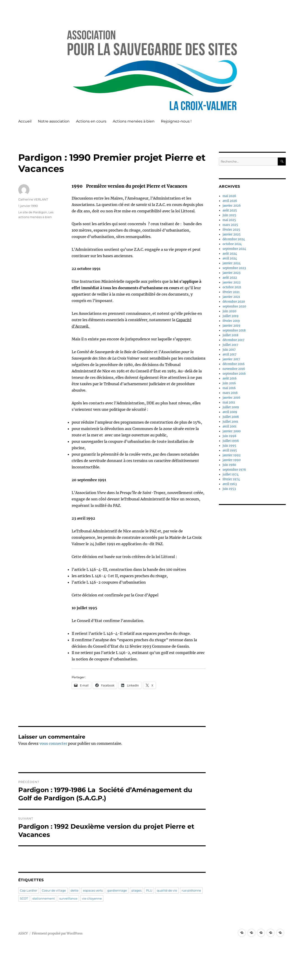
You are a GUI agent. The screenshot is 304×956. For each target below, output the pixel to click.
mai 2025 (229, 220)
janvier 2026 (232, 206)
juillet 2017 (230, 345)
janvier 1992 (232, 455)
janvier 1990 (232, 460)
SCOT (24, 898)
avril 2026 (230, 201)
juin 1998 (229, 436)
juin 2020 (229, 311)
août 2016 (230, 378)
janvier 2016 (231, 398)
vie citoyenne (92, 898)
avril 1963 (230, 484)
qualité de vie (167, 890)
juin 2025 (229, 215)
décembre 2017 (233, 340)
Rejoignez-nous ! (176, 121)
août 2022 (230, 278)
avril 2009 (230, 412)
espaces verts (93, 890)
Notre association (54, 121)
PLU (149, 890)
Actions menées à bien (134, 121)
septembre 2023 (234, 268)
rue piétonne (191, 890)
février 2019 (231, 321)
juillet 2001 (230, 422)
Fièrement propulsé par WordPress (57, 933)
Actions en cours (91, 121)
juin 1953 (229, 489)
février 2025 (231, 230)
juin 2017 (229, 350)
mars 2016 (230, 393)
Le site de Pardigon (32, 212)
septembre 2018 (234, 330)
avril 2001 (229, 426)
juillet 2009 (231, 407)
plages (136, 890)
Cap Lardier (28, 890)
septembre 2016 (234, 374)
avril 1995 (230, 450)
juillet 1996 (231, 441)
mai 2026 (229, 196)
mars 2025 (230, 225)
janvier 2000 (232, 431)
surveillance (68, 898)
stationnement (43, 898)
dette (75, 890)
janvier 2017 (231, 359)
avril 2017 (229, 354)
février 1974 (231, 479)
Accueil (24, 121)
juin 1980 (229, 465)
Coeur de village (54, 890)
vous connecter (53, 743)
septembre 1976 (234, 470)
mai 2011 (229, 402)
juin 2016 (229, 383)
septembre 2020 (234, 306)
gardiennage (117, 890)
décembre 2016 (234, 364)
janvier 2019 (231, 326)
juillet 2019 (230, 316)
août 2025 (230, 210)
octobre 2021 (232, 287)
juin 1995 (229, 446)
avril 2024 (230, 258)
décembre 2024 (234, 239)
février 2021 (231, 292)
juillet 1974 (230, 474)
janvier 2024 (232, 263)
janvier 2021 (231, 297)
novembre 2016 (234, 369)
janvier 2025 (232, 234)
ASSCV (23, 933)
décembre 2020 (234, 302)
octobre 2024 (232, 244)
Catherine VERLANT (33, 199)
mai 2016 (229, 388)
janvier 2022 (232, 282)
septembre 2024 (234, 249)
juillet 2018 (230, 335)
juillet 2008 (231, 417)
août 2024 (230, 254)
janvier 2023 (231, 273)
